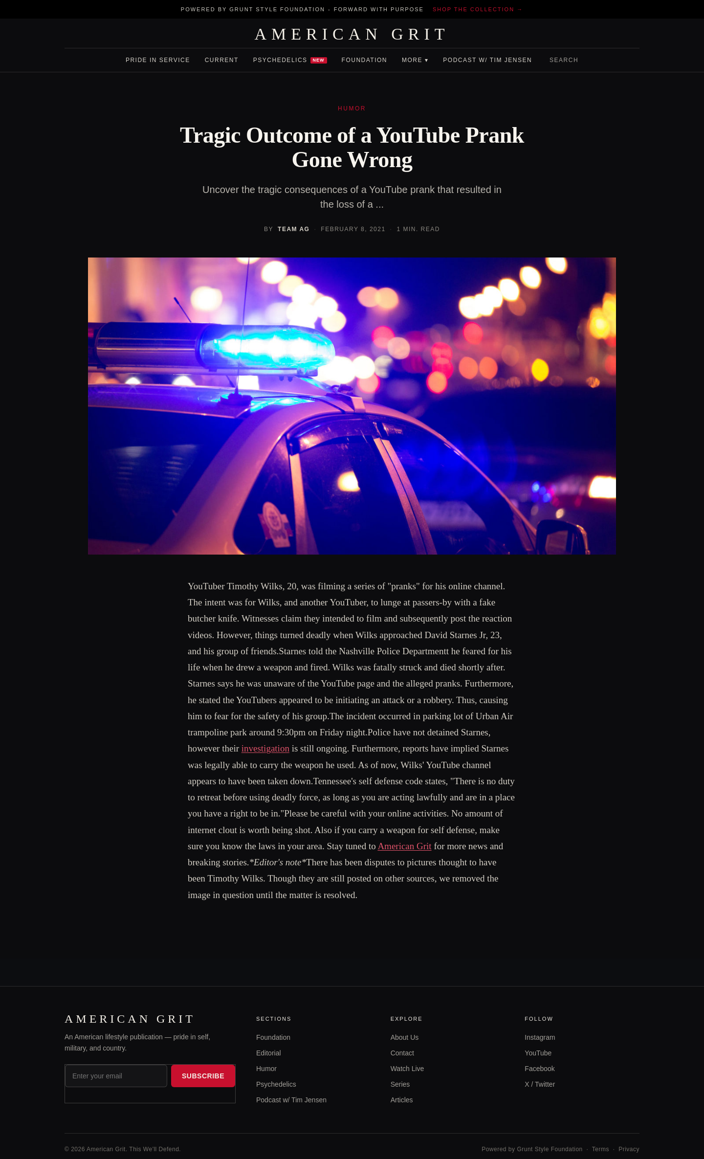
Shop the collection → (478, 9)
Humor (266, 1069)
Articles (402, 1100)
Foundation (364, 60)
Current (222, 60)
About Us (405, 1037)
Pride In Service (158, 60)
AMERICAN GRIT (351, 34)
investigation (265, 748)
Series (400, 1084)
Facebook (539, 1069)
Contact (402, 1053)
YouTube (538, 1053)
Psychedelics (290, 60)
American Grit (404, 846)
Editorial (268, 1053)
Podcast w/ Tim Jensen (487, 60)
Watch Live (407, 1069)
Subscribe (203, 1076)
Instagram (540, 1037)
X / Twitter (540, 1084)
